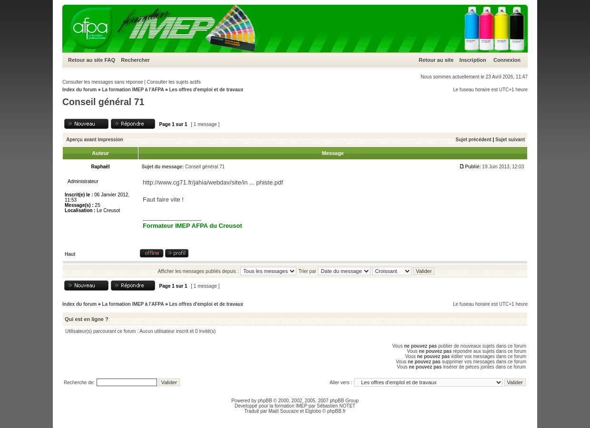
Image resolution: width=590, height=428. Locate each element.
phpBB (265, 400)
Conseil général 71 (103, 102)
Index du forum (79, 89)
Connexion (507, 60)
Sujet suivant (510, 139)
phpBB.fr (336, 411)
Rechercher (135, 60)
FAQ (109, 60)
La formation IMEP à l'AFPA (133, 89)
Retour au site (85, 60)
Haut (70, 254)
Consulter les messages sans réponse (102, 82)
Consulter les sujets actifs (174, 82)
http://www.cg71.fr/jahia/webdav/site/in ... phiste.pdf (213, 182)
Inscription (473, 60)
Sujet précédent (474, 139)
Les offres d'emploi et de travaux (206, 89)
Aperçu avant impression (94, 139)
